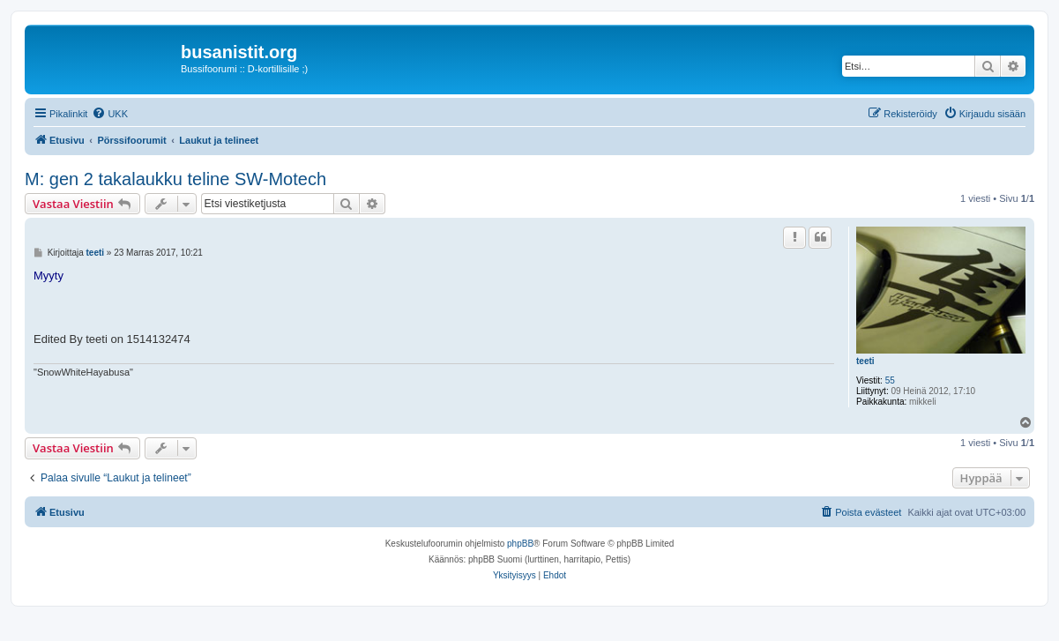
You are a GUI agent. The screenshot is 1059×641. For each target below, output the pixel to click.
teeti (865, 361)
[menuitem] (110, 113)
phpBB (520, 543)
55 (890, 380)
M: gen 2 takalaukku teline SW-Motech (175, 179)
